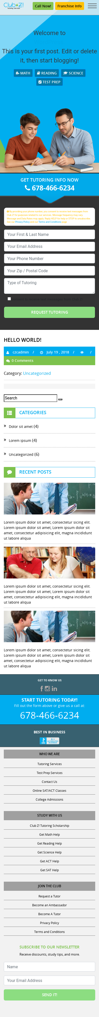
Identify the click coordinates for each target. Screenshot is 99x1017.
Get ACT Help (49, 861)
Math (23, 73)
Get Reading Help (49, 843)
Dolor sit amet (21, 426)
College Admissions (49, 799)
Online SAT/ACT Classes (49, 790)
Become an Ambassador (49, 905)
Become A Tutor (49, 914)
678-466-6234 (49, 187)
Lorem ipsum (20, 440)
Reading (47, 73)
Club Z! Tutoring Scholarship (49, 826)
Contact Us (49, 782)
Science (73, 73)
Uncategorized (37, 373)
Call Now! (43, 6)
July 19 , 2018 (54, 352)
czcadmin (17, 352)
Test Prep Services (50, 773)
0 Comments (19, 360)
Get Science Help (49, 852)
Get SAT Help (49, 870)
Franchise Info (69, 6)
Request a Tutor (49, 896)
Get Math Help (49, 834)
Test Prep (49, 81)
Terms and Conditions (49, 221)
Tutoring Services (49, 764)
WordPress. (49, 42)
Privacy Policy (22, 221)
